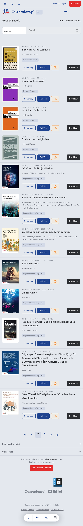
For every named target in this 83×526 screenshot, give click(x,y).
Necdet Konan (42, 403)
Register (75, 4)
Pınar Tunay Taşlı (73, 205)
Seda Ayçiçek (64, 202)
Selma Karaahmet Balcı (33, 240)
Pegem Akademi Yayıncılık (33, 179)
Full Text (43, 68)
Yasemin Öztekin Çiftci (31, 202)
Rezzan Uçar (49, 237)
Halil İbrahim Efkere (31, 208)
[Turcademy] (33, 492)
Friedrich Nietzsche (30, 55)
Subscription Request (41, 468)
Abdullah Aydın (28, 268)
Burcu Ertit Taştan (50, 202)
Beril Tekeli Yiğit (70, 237)
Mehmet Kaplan (28, 144)
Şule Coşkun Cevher (31, 205)
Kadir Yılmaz (48, 240)
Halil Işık (59, 237)
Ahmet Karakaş (28, 403)
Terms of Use (57, 510)
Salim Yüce (26, 298)
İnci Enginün (27, 86)
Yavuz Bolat (60, 173)
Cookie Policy (43, 510)
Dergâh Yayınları (29, 91)
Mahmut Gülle (28, 173)
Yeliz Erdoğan (27, 237)
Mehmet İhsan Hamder (44, 173)
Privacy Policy (27, 510)
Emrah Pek (38, 237)
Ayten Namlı (45, 205)
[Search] (41, 30)
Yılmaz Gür (26, 370)
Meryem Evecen (58, 205)
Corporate (7, 451)
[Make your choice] (14, 30)
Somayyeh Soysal (29, 330)
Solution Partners (11, 443)
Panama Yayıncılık (30, 60)
